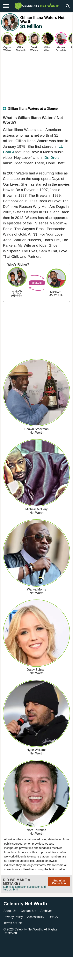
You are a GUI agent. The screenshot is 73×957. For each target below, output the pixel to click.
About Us (10, 911)
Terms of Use (13, 923)
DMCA (53, 917)
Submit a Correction (59, 882)
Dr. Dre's (51, 158)
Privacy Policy (13, 917)
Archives (46, 911)
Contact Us (28, 911)
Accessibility (35, 917)
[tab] (36, 110)
